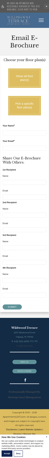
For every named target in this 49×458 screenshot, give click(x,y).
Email (5, 190)
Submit (12, 307)
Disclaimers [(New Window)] (11, 432)
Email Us (24, 361)
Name (5, 176)
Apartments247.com (14, 419)
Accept (7, 453)
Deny (18, 453)
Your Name (9, 126)
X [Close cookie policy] (46, 437)
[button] (46, 6)
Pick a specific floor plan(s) (24, 106)
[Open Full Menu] (41, 20)
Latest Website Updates (30, 432)
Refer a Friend (24, 370)
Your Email (9, 141)
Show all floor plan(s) (24, 78)
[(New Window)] (24, 380)
